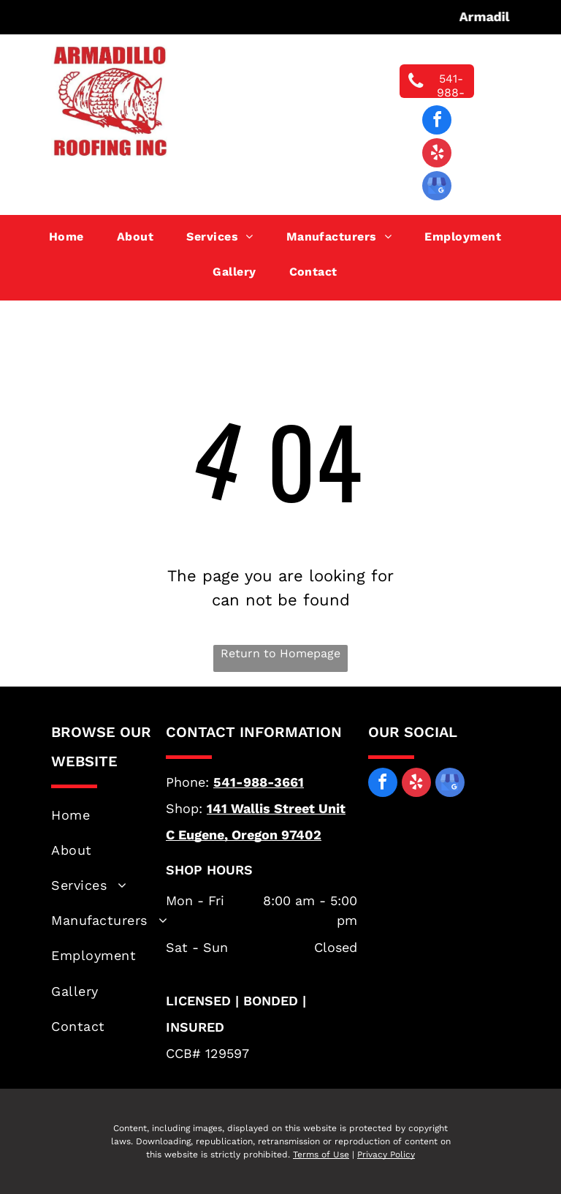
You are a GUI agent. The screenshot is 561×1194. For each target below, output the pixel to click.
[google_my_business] (436, 187)
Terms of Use (321, 1154)
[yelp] (436, 154)
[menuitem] (72, 236)
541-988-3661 (258, 782)
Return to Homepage (280, 653)
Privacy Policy (386, 1154)
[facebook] (436, 121)
